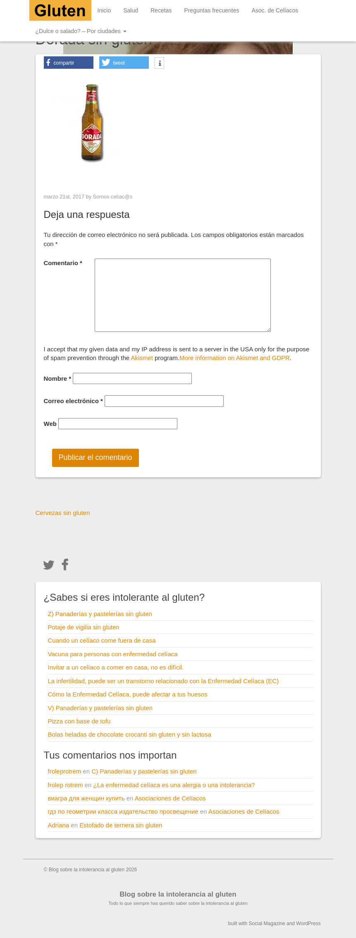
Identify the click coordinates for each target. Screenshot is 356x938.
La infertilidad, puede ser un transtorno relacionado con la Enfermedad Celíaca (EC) (163, 680)
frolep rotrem (65, 784)
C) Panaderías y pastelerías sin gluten (143, 771)
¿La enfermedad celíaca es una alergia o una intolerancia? (174, 784)
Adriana (58, 825)
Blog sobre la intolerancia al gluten (177, 894)
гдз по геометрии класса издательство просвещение (123, 811)
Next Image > (292, 179)
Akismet (142, 357)
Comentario (63, 262)
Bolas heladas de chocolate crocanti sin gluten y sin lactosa (129, 734)
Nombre (58, 378)
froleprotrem (64, 771)
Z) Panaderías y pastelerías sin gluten (100, 613)
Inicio (104, 10)
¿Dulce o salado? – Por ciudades (81, 31)
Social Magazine (267, 923)
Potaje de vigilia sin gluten (83, 627)
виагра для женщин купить (86, 798)
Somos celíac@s (113, 196)
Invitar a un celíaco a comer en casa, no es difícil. (116, 667)
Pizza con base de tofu (79, 721)
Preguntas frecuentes (211, 10)
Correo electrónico (73, 400)
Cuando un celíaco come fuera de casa (102, 640)
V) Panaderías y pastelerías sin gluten (100, 707)
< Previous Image (70, 179)
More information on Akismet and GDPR (234, 357)
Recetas (161, 10)
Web (50, 423)
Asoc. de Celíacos (274, 10)
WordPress (308, 923)
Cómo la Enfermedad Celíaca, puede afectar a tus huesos (128, 694)
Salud (130, 10)
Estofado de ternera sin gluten (120, 825)
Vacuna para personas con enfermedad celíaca (113, 654)
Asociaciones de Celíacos (170, 798)
